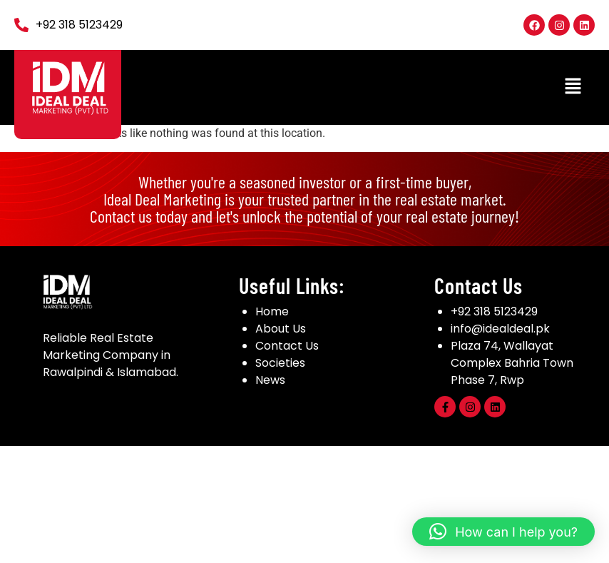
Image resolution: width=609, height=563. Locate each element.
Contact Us (287, 346)
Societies (280, 363)
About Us (280, 328)
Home (272, 311)
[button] (573, 87)
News (270, 380)
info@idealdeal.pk (500, 328)
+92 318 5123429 (494, 311)
